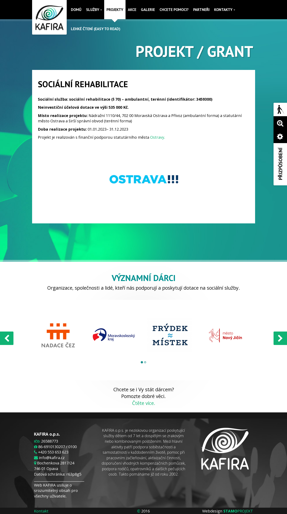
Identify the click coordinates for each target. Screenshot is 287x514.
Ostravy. (157, 137)
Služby (94, 9)
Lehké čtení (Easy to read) (95, 28)
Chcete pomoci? (174, 9)
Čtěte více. (143, 403)
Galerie (148, 9)
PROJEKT (238, 511)
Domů (76, 9)
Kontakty (224, 9)
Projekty (114, 9)
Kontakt (41, 511)
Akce (132, 9)
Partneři (201, 9)
